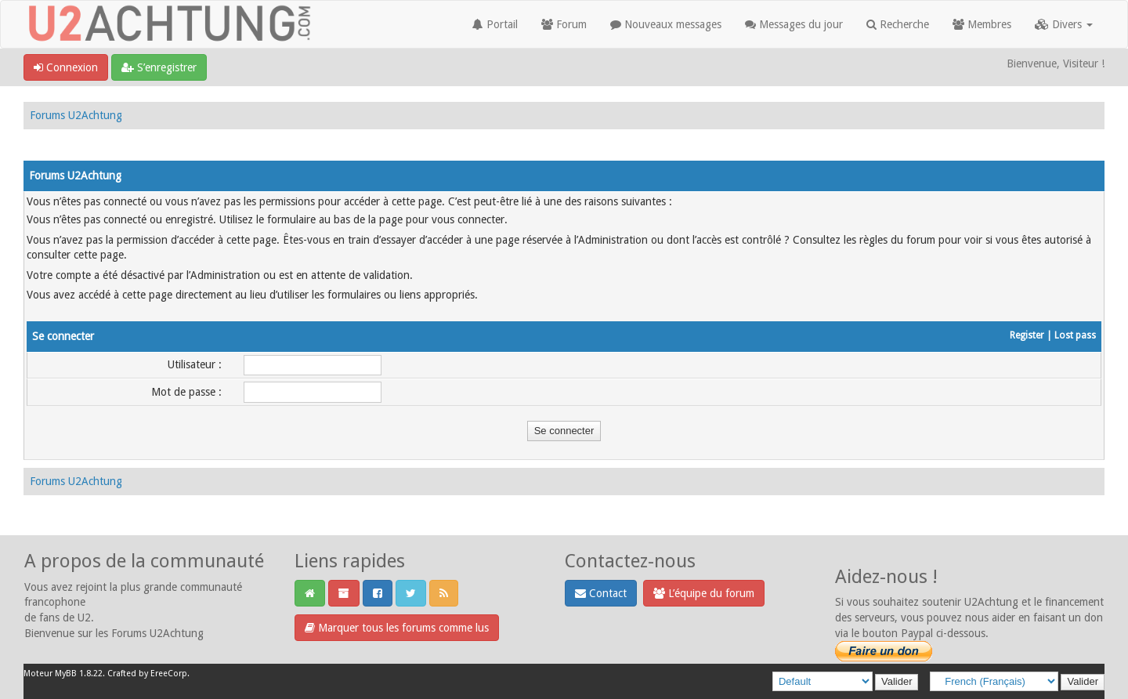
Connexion (66, 67)
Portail (495, 24)
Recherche (897, 24)
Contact (601, 593)
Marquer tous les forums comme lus (397, 627)
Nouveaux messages (665, 24)
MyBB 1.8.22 (79, 673)
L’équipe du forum (703, 593)
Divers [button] (1064, 24)
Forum (564, 24)
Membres (982, 24)
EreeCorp (168, 673)
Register (1027, 335)
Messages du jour (794, 24)
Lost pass (1075, 335)
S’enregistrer (159, 67)
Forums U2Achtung (76, 115)
